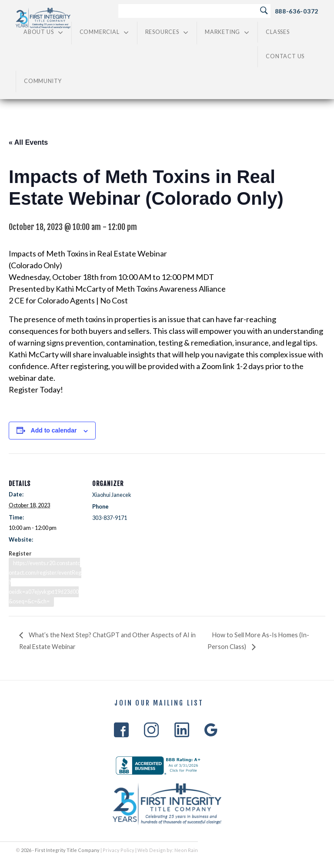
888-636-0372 (296, 11)
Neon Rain (186, 850)
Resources (167, 32)
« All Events (28, 142)
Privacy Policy (118, 850)
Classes (278, 32)
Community (43, 81)
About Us (43, 32)
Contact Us (285, 56)
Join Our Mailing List (159, 703)
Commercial (104, 32)
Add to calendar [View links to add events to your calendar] (54, 430)
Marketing (227, 32)
